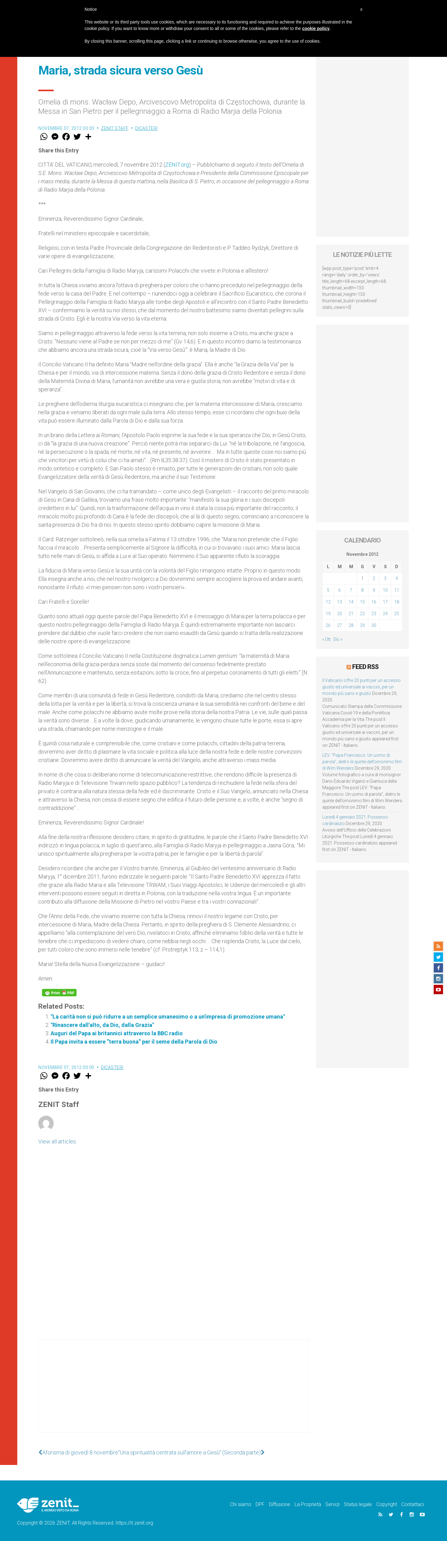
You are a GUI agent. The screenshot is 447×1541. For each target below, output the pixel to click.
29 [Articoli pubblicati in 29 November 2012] (362, 625)
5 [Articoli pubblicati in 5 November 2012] (328, 590)
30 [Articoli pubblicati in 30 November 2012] (373, 625)
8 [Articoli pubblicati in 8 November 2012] (362, 590)
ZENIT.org (177, 164)
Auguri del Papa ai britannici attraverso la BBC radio (117, 1033)
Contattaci (412, 1504)
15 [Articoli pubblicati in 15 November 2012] (362, 601)
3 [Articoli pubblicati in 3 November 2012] (385, 578)
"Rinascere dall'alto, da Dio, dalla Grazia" (102, 1025)
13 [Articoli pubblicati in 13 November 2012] (339, 601)
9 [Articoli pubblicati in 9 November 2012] (374, 590)
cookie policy (316, 28)
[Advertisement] (173, 1392)
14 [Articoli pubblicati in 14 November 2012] (351, 601)
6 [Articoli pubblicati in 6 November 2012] (339, 590)
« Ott (326, 639)
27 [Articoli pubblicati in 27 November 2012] (339, 625)
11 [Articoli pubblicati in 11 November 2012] (396, 590)
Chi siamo (240, 1504)
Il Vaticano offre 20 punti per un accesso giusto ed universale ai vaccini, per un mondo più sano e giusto (361, 687)
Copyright (386, 1504)
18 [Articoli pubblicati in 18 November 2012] (396, 601)
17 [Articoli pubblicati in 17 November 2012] (385, 601)
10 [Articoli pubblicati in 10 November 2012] (385, 590)
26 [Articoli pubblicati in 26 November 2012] (328, 625)
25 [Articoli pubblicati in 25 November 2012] (396, 613)
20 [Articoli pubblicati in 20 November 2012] (339, 613)
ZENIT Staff (115, 128)
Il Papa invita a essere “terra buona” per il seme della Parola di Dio (134, 1041)
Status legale (358, 1504)
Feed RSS (365, 666)
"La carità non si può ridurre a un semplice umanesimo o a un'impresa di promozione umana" (168, 1016)
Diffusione (279, 1504)
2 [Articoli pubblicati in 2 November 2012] (374, 578)
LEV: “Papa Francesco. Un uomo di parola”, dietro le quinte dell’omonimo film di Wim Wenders (362, 762)
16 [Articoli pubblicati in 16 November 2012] (373, 601)
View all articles (57, 1141)
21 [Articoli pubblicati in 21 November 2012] (351, 613)
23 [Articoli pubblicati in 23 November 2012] (373, 613)
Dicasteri (146, 128)
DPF (260, 1504)
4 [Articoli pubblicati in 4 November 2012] (396, 578)
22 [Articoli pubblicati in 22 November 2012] (362, 613)
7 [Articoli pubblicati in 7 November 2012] (351, 590)
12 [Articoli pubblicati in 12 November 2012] (328, 601)
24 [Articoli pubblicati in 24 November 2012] (385, 613)
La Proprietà (308, 1504)
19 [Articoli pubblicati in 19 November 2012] (328, 613)
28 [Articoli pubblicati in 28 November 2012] (351, 625)
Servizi (332, 1504)
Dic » (337, 639)
